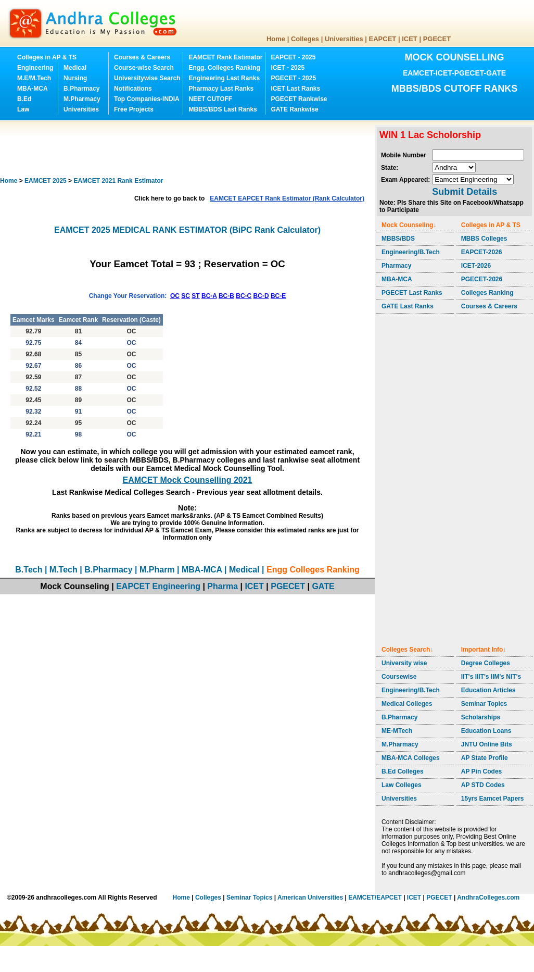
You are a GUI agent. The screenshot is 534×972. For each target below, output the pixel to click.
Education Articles (488, 690)
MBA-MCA (32, 88)
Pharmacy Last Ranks (220, 88)
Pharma (222, 586)
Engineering (35, 67)
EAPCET (383, 39)
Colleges (305, 39)
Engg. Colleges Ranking (224, 67)
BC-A (209, 296)
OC (175, 296)
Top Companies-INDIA (147, 99)
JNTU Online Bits (486, 744)
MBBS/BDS (398, 238)
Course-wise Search (144, 67)
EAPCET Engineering (158, 586)
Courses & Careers (142, 57)
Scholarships (480, 717)
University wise (404, 663)
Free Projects (134, 109)
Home (275, 39)
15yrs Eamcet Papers (492, 798)
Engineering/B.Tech (411, 252)
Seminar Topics (484, 703)
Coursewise (399, 676)
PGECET (437, 39)
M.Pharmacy (81, 99)
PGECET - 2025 (293, 78)
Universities (344, 39)
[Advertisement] (189, 148)
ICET (409, 39)
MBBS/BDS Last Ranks (222, 109)
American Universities (310, 897)
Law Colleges (402, 785)
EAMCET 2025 (45, 180)
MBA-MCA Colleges (411, 758)
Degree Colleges (485, 663)
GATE (323, 586)
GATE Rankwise (294, 109)
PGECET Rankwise (299, 99)
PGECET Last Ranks (412, 292)
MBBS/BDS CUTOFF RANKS (454, 88)
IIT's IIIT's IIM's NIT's (491, 676)
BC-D (261, 296)
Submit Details (464, 191)
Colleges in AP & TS (47, 57)
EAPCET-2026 (481, 252)
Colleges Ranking (487, 292)
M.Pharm (157, 569)
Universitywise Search (147, 78)
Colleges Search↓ (407, 649)
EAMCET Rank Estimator (225, 57)
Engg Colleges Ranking (313, 569)
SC (185, 296)
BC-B (226, 296)
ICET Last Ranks (295, 88)
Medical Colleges (407, 703)
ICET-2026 (476, 265)
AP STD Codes (483, 785)
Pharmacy (396, 265)
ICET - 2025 (287, 67)
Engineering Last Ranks (224, 78)
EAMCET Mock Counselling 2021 (187, 480)
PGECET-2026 (481, 279)
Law (23, 109)
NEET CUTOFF (210, 99)
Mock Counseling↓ (409, 225)
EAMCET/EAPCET (375, 897)
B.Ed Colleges (403, 771)
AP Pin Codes (481, 771)
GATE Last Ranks (408, 306)
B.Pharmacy (81, 88)
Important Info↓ (483, 649)
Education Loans (486, 730)
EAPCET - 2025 (293, 57)
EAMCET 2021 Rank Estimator (118, 180)
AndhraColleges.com (488, 897)
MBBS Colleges (484, 238)
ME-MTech (397, 730)
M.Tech (63, 569)
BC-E (278, 296)
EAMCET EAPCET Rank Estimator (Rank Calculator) (287, 198)
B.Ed (24, 99)
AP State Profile (484, 758)
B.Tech (28, 569)
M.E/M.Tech (34, 78)
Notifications (133, 88)
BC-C (243, 296)
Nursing (75, 78)
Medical (74, 67)
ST (195, 296)
